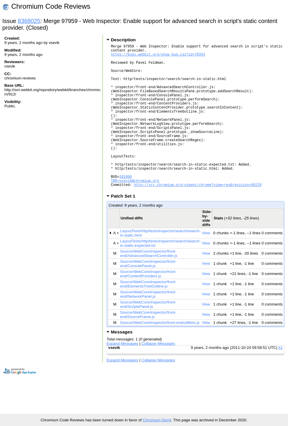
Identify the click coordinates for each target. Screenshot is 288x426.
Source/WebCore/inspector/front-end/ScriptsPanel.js (148, 335)
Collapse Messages (158, 375)
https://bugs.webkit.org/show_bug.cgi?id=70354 (158, 56)
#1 (280, 379)
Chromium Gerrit (157, 420)
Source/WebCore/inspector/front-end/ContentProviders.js (148, 305)
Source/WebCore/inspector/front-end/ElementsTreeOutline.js (148, 315)
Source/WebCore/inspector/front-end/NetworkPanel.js (148, 325)
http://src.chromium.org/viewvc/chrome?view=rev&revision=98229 (198, 215)
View (206, 264)
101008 (125, 205)
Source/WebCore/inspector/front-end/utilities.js (159, 354)
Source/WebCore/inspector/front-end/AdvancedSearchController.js (148, 285)
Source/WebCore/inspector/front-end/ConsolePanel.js (148, 295)
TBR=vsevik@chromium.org (135, 210)
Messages (122, 363)
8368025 (29, 21)
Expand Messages (122, 375)
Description (123, 39)
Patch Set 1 (125, 227)
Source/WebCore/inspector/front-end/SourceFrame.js (148, 346)
